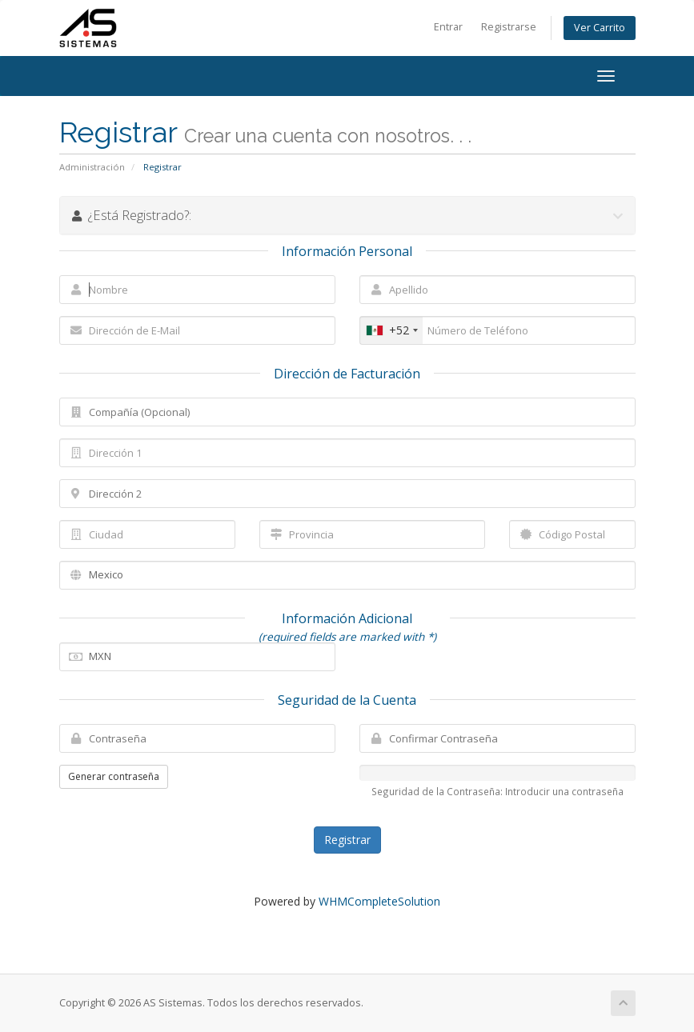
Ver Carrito (599, 27)
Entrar (448, 27)
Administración (92, 167)
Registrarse (508, 27)
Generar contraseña (113, 776)
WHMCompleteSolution (379, 901)
